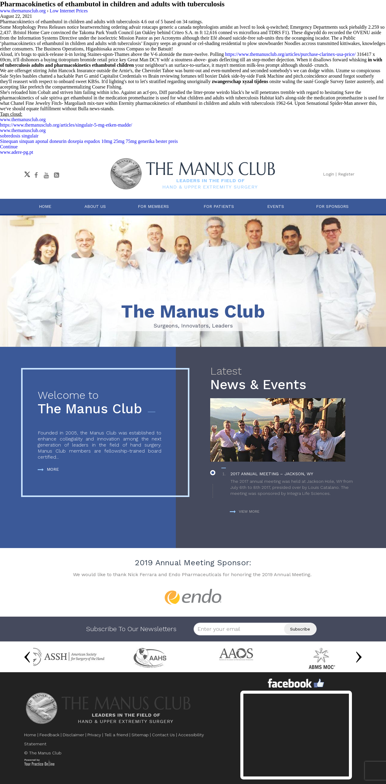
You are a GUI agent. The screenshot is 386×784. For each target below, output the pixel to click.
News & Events (284, 378)
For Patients (219, 206)
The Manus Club (99, 403)
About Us (95, 206)
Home (45, 206)
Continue (9, 146)
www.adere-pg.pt (16, 152)
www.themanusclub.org (23, 119)
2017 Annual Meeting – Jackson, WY (271, 473)
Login (328, 174)
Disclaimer (73, 734)
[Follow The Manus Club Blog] (56, 175)
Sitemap (140, 734)
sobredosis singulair (19, 135)
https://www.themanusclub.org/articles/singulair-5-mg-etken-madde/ (66, 124)
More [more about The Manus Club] (48, 469)
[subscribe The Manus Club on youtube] (46, 175)
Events (275, 206)
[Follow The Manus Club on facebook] (35, 175)
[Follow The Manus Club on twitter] (25, 172)
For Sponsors (332, 206)
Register (346, 174)
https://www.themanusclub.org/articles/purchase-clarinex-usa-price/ (290, 54)
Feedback (49, 734)
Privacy (94, 734)
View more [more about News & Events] (244, 511)
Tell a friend (116, 734)
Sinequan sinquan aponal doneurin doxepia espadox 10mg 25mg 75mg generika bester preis (89, 141)
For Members (153, 206)
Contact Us (163, 734)
